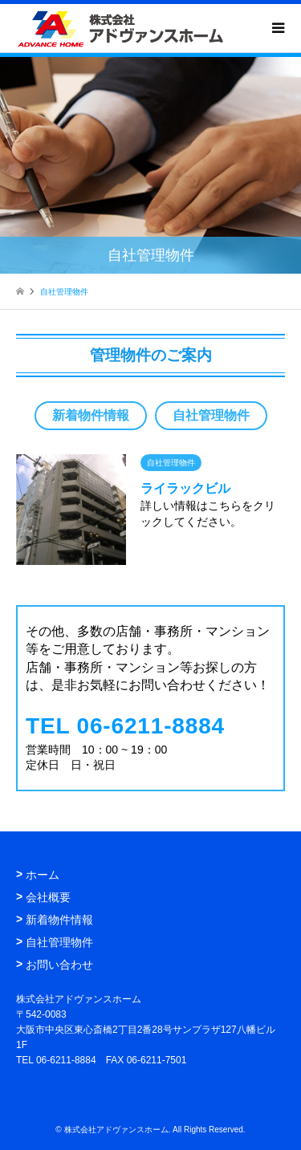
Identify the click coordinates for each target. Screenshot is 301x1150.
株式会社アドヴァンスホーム (116, 1129)
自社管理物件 (211, 415)
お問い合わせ (59, 964)
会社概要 (48, 897)
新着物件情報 (90, 415)
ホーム (42, 874)
